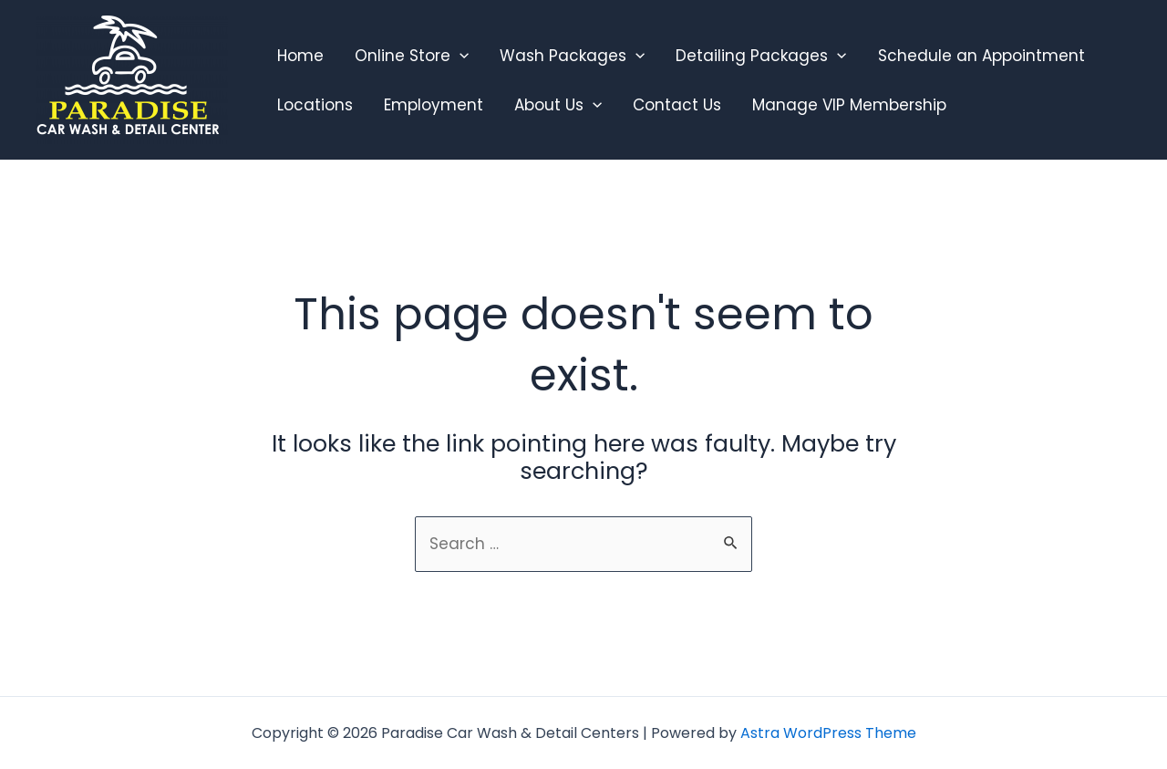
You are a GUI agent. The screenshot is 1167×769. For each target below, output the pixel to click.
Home (300, 56)
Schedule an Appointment (981, 56)
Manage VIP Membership (849, 105)
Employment (433, 105)
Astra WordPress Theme (828, 732)
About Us (558, 105)
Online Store (412, 55)
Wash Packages (572, 55)
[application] (459, 55)
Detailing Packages (761, 55)
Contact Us (677, 105)
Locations (315, 105)
